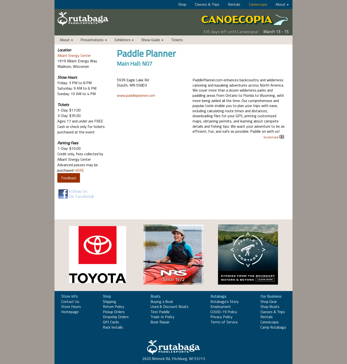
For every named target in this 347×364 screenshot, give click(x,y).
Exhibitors (122, 40)
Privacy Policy (221, 317)
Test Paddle (160, 312)
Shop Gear (268, 301)
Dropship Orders (116, 317)
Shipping (109, 301)
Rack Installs (113, 327)
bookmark (271, 137)
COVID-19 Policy (223, 312)
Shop (182, 4)
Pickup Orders (114, 312)
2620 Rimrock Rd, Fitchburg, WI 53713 (173, 358)
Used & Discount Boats (169, 306)
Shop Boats (269, 306)
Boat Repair (159, 322)
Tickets (177, 40)
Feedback (68, 178)
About (281, 4)
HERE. (79, 170)
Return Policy (113, 306)
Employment (220, 306)
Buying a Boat (161, 301)
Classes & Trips (207, 4)
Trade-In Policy (162, 317)
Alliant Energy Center (74, 55)
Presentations (92, 40)
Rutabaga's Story (224, 301)
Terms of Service (224, 322)
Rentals (234, 4)
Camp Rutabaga (273, 327)
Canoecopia (258, 4)
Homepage (70, 312)
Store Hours (71, 306)
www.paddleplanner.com (136, 95)
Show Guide (150, 40)
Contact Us (70, 301)
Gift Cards (111, 322)
